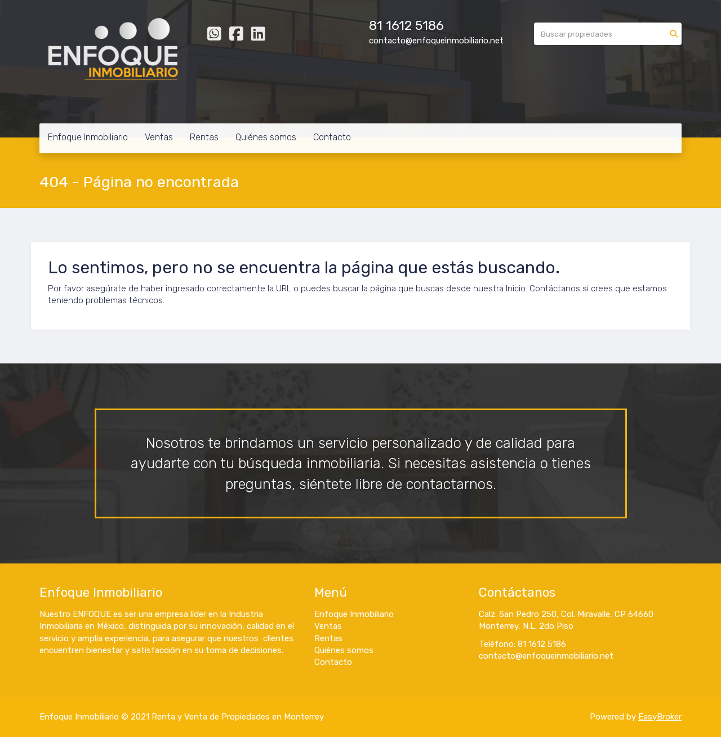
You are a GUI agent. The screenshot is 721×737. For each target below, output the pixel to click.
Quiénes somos (265, 137)
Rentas (204, 137)
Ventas (159, 137)
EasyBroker (660, 717)
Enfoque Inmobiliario (88, 137)
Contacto (332, 137)
